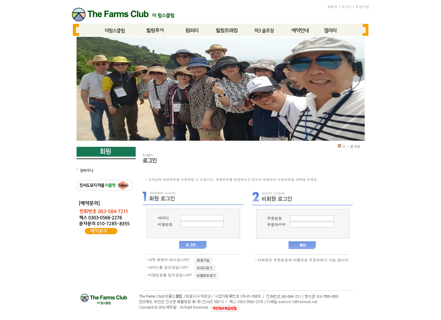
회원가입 (362, 6)
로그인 (346, 6)
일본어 (332, 6)
